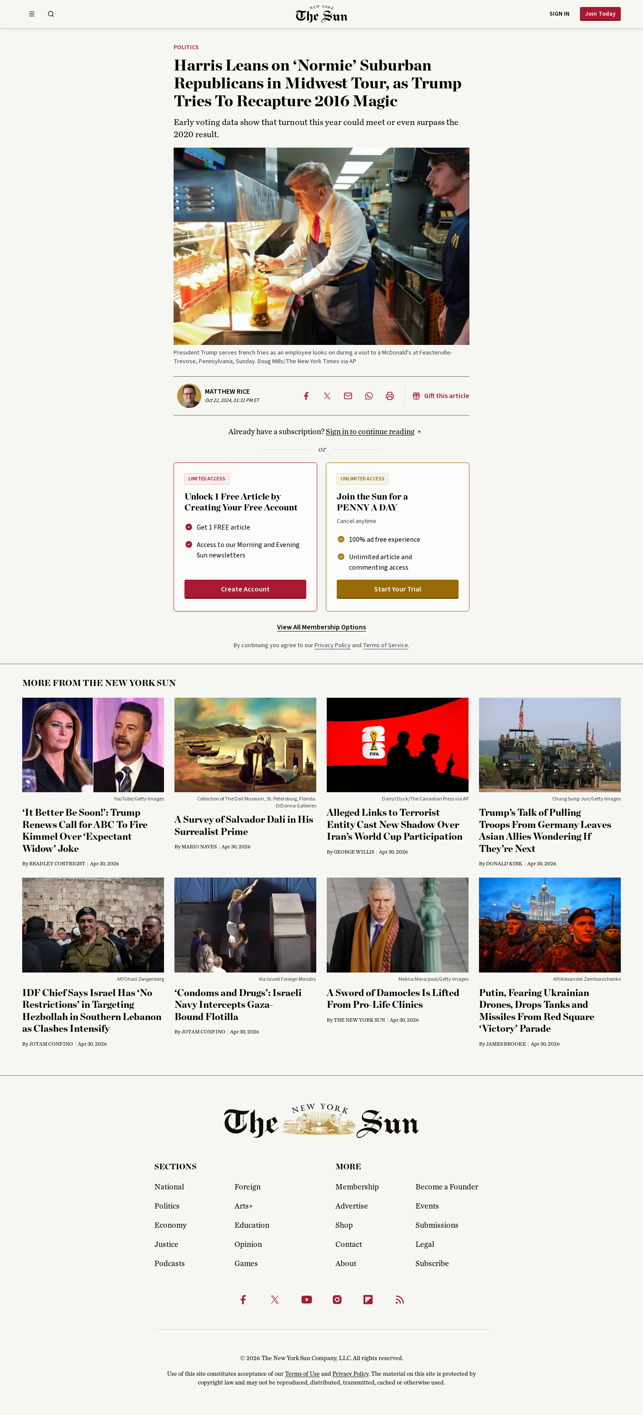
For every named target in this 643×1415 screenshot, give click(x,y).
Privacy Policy (333, 645)
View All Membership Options (321, 627)
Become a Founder (446, 1187)
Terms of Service (385, 645)
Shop (344, 1225)
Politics (186, 48)
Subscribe (432, 1264)
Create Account (245, 589)
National (169, 1187)
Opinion (248, 1245)
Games (246, 1264)
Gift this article (440, 396)
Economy (170, 1225)
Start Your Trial (397, 589)
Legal (424, 1245)
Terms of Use (302, 1374)
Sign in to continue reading (370, 432)
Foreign (247, 1187)
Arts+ (243, 1206)
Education (251, 1225)
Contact (348, 1245)
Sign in (559, 14)
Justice (166, 1245)
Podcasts (169, 1264)
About (345, 1264)
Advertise (351, 1206)
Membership (357, 1187)
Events (427, 1206)
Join (600, 14)
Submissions (437, 1225)
